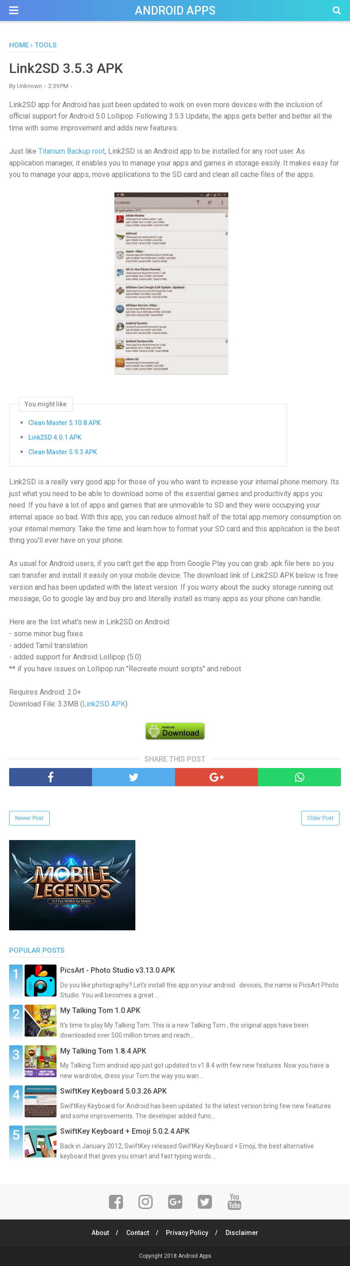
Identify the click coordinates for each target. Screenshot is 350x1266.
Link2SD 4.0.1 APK (55, 437)
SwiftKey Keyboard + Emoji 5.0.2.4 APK (125, 1131)
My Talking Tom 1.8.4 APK (103, 1051)
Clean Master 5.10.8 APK (64, 422)
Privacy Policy (187, 1232)
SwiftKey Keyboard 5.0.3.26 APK (113, 1091)
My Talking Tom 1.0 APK (100, 1010)
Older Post (320, 818)
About (100, 1232)
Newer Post (29, 818)
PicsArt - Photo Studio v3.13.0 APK (117, 970)
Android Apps (175, 10)
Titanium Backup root (71, 151)
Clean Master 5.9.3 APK (62, 452)
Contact (137, 1232)
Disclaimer (242, 1232)
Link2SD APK (103, 704)
